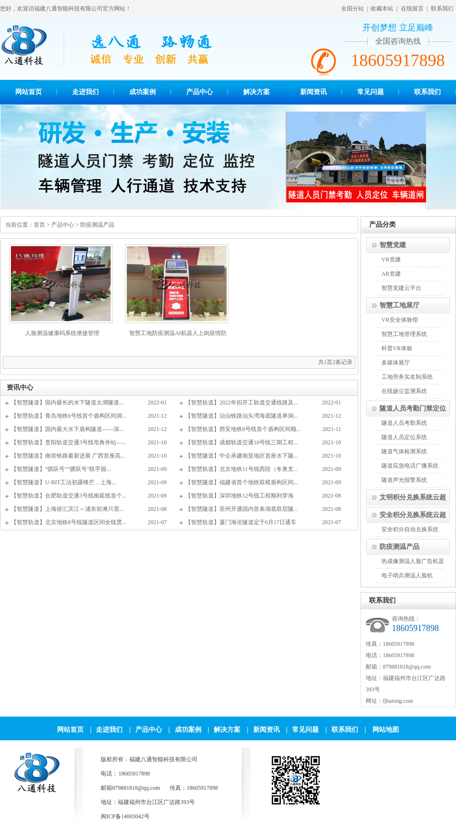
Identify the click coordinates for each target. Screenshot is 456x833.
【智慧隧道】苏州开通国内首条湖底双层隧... (241, 509)
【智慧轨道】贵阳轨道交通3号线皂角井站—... (68, 442)
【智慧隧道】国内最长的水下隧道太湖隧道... (67, 402)
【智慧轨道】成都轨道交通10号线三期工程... (241, 442)
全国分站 (352, 8)
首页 (39, 224)
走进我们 (85, 92)
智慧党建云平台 (401, 288)
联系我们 (442, 8)
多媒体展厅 (395, 362)
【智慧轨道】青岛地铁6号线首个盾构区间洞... (68, 415)
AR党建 (391, 273)
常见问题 (370, 92)
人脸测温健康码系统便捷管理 (62, 333)
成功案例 (142, 92)
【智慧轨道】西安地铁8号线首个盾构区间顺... (243, 429)
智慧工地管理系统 (404, 334)
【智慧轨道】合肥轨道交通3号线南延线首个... (68, 495)
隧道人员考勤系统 (404, 423)
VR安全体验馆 (399, 319)
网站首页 (28, 92)
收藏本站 (381, 8)
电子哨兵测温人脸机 (407, 575)
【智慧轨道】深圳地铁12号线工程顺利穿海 (239, 495)
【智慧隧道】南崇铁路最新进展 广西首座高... (68, 455)
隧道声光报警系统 (404, 480)
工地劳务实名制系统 (407, 376)
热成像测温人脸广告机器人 (415, 561)
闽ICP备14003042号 (125, 816)
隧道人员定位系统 (404, 437)
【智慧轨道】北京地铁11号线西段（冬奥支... (241, 469)
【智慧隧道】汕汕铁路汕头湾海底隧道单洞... (241, 415)
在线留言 (412, 8)
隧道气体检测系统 (404, 451)
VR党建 (391, 259)
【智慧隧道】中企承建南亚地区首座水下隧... (241, 455)
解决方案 (256, 92)
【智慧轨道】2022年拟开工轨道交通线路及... (241, 402)
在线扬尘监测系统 (404, 391)
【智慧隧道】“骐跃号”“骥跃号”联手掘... (61, 469)
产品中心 (199, 92)
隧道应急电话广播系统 (409, 465)
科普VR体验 (396, 348)
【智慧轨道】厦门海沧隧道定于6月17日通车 (240, 522)
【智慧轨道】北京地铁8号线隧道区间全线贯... (68, 522)
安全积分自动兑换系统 (409, 529)
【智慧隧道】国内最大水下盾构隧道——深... (67, 429)
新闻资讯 (313, 92)
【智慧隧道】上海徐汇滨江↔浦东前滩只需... (67, 509)
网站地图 (385, 729)
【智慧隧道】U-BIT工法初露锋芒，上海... (63, 482)
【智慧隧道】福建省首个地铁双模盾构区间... (241, 482)
